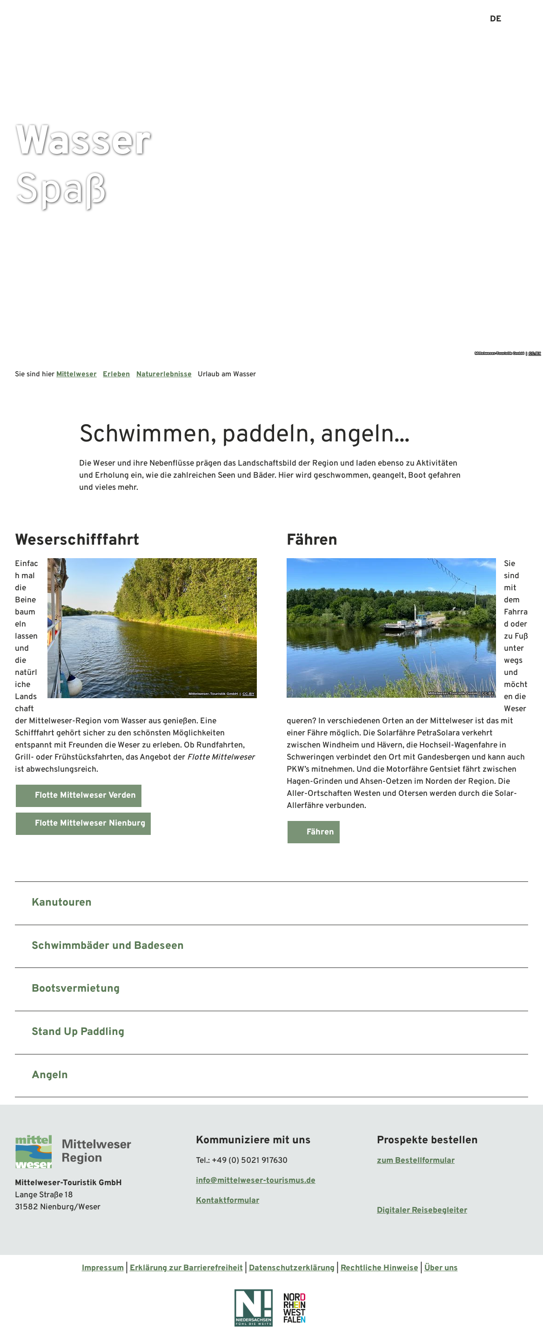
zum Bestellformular (416, 1161)
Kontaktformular (227, 1201)
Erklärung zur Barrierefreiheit (186, 1268)
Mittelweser (76, 374)
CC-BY (535, 353)
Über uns (441, 1268)
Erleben (116, 374)
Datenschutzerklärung (292, 1268)
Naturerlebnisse (164, 374)
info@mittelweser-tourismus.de (255, 1181)
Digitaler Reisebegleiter (422, 1211)
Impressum (103, 1268)
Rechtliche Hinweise (379, 1268)
